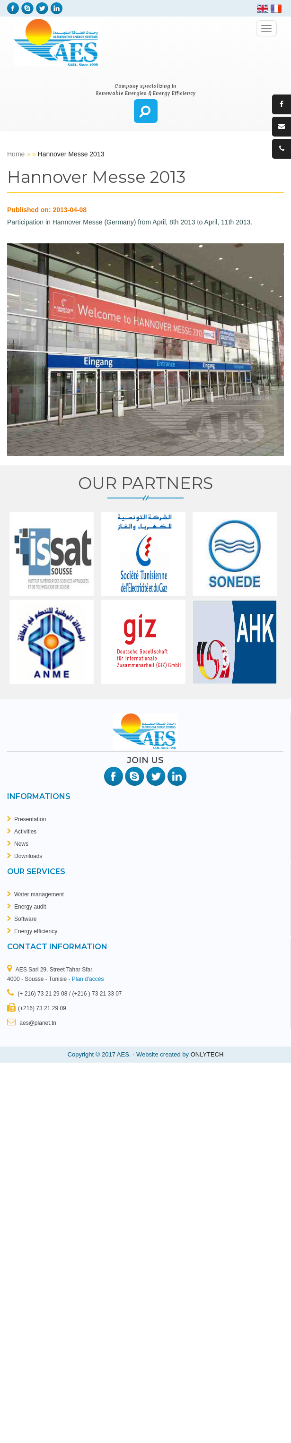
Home (16, 154)
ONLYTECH (207, 1054)
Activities (25, 831)
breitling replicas (149, 134)
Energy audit (30, 906)
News (21, 844)
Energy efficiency (35, 931)
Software (25, 919)
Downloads (28, 856)
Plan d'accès (88, 979)
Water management (39, 894)
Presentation (30, 819)
